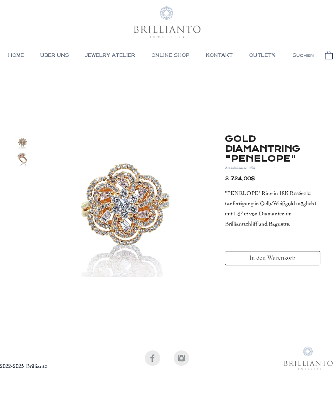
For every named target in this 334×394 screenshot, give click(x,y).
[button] (170, 56)
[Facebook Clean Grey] (152, 358)
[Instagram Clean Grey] (181, 358)
